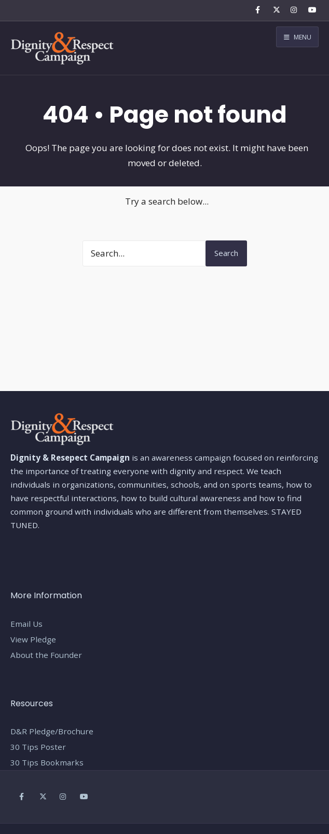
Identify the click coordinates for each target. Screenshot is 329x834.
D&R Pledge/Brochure (51, 731)
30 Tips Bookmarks (47, 762)
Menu (297, 37)
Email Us (26, 623)
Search (226, 253)
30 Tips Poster (38, 747)
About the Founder (46, 655)
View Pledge (33, 639)
